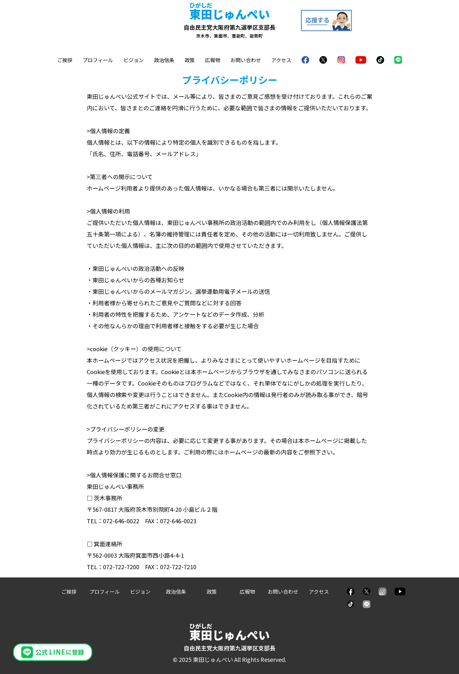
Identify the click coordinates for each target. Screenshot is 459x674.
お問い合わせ (245, 60)
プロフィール (98, 60)
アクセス (281, 60)
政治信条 (164, 60)
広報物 (212, 60)
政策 (190, 60)
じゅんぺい (229, 13)
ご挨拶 (64, 60)
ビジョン (133, 60)
